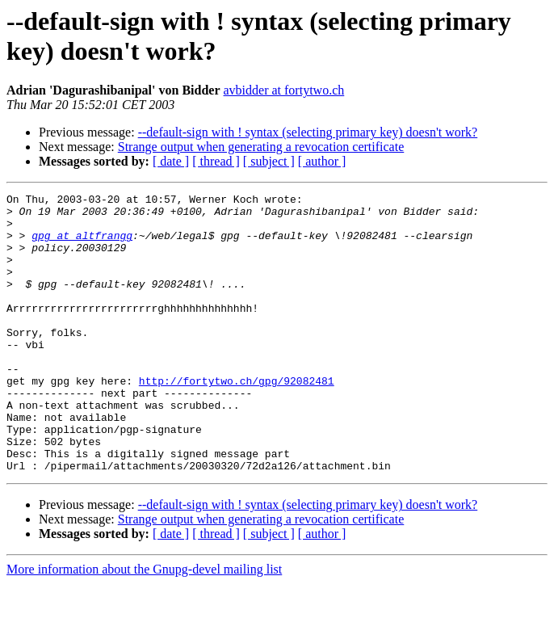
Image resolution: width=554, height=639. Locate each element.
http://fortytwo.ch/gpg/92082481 (236, 419)
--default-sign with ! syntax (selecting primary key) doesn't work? (308, 132)
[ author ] (322, 161)
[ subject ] (269, 161)
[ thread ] (216, 161)
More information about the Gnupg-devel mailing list (144, 625)
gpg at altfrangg (81, 245)
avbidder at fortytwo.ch (284, 90)
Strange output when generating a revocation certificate (261, 146)
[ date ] (171, 161)
